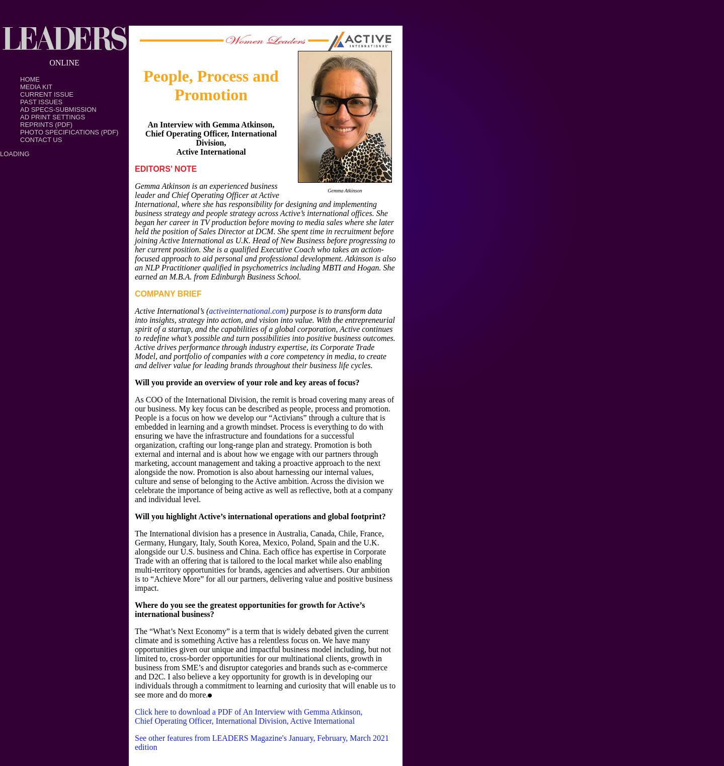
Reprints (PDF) (46, 124)
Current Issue (46, 94)
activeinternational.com (247, 311)
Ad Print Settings (52, 117)
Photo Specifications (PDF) (69, 132)
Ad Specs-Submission (58, 109)
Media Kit (36, 87)
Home (30, 79)
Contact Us (41, 140)
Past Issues (41, 102)
